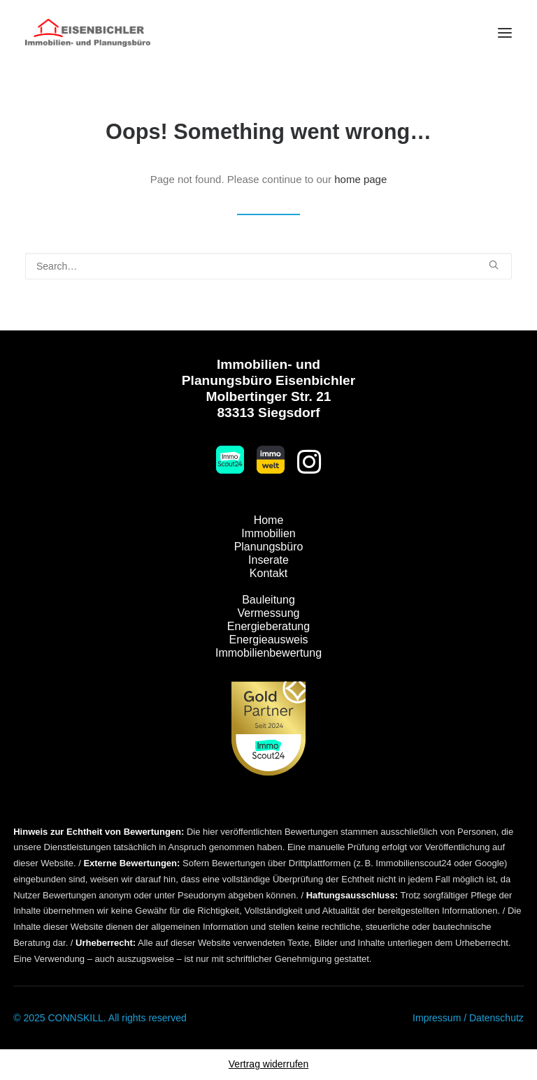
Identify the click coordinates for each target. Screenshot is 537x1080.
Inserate (268, 560)
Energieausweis (268, 639)
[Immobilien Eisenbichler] (87, 33)
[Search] (268, 266)
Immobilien (268, 533)
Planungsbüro (268, 547)
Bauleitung (268, 600)
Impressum (437, 1017)
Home (269, 520)
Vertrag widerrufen (268, 1064)
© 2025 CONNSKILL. (59, 1017)
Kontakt (268, 573)
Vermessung (269, 613)
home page (360, 179)
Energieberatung (268, 626)
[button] (505, 33)
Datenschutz (496, 1017)
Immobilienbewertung (268, 653)
